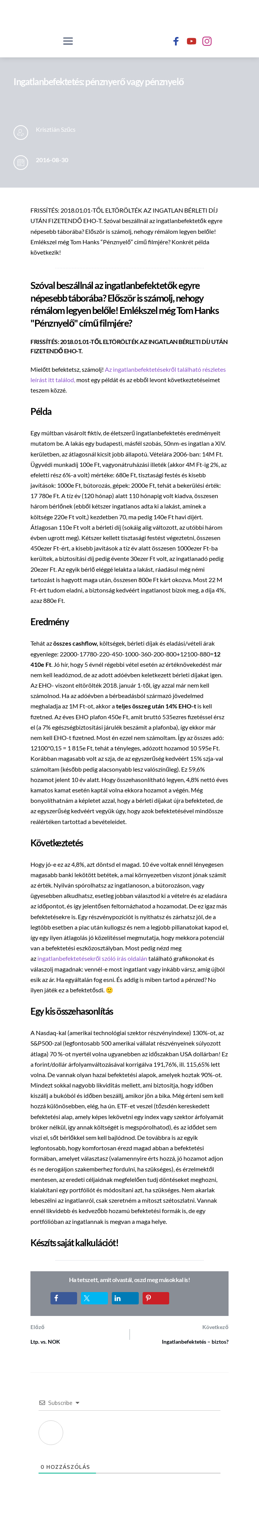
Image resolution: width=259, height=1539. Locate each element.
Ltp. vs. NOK (45, 1341)
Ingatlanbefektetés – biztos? (195, 1341)
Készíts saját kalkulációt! (74, 1242)
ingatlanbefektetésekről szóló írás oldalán (92, 958)
